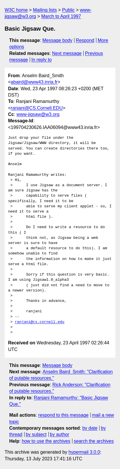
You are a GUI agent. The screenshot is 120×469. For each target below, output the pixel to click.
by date (89, 428)
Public (68, 10)
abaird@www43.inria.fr (34, 82)
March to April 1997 (61, 16)
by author (59, 434)
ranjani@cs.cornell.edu (39, 322)
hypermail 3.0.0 (84, 452)
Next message (67, 53)
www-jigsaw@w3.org (37, 114)
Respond (85, 40)
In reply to (41, 59)
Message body (57, 40)
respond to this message (63, 415)
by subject (36, 434)
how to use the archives (46, 441)
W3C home (16, 10)
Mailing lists (45, 10)
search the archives (94, 441)
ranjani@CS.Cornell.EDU (37, 108)
